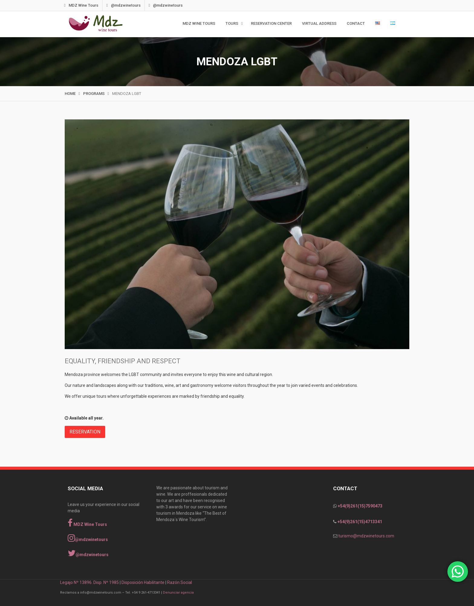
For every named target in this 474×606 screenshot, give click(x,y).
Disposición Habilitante (143, 582)
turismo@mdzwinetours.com (366, 535)
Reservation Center (271, 23)
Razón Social (179, 582)
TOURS (232, 23)
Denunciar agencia (178, 593)
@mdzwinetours (130, 5)
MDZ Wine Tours (88, 5)
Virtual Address (319, 23)
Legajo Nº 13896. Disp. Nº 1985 (89, 582)
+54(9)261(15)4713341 (359, 521)
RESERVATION (85, 432)
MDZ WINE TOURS (199, 23)
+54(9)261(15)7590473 (359, 506)
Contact (356, 23)
